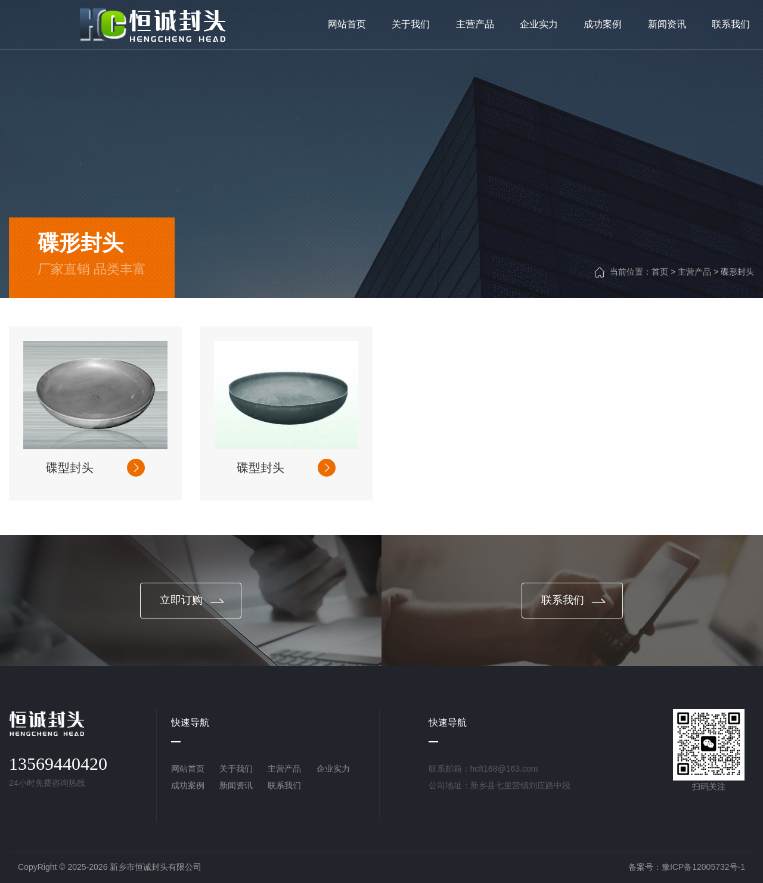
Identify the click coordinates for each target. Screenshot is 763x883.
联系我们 (284, 785)
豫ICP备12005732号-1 (703, 867)
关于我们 (236, 768)
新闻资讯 (236, 785)
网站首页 (187, 768)
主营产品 (694, 271)
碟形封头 (737, 271)
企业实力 (333, 768)
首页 (660, 271)
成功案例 (187, 785)
